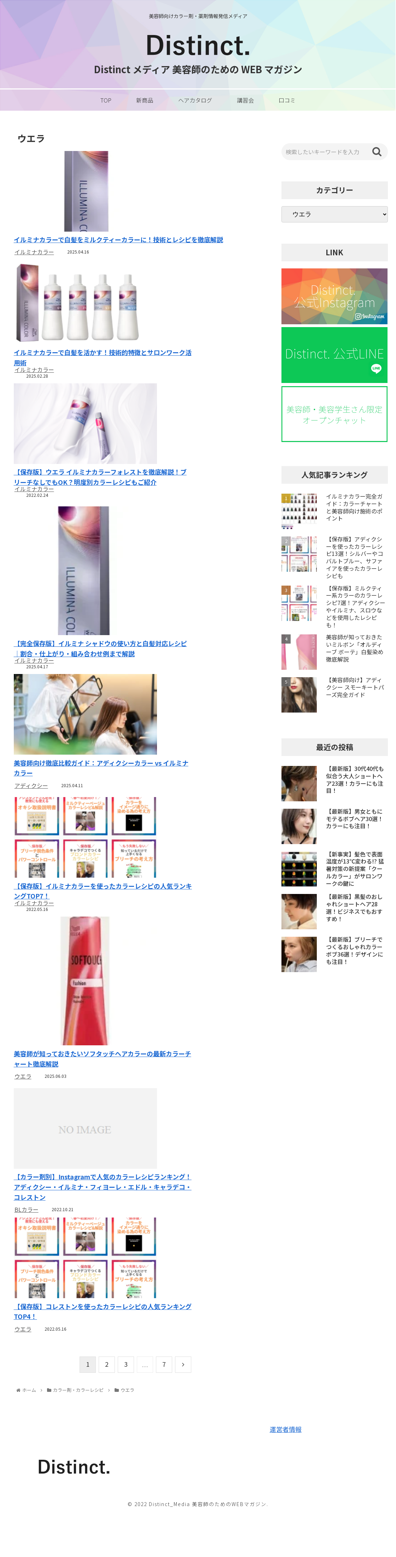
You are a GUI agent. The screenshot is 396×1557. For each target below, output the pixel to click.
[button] (376, 151)
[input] (334, 151)
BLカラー (26, 1247)
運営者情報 (286, 1477)
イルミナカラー (34, 252)
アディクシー (31, 808)
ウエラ (22, 1104)
